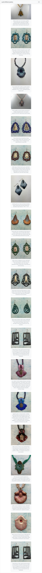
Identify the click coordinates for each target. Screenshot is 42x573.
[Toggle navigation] (38, 2)
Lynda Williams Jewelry (7, 2)
